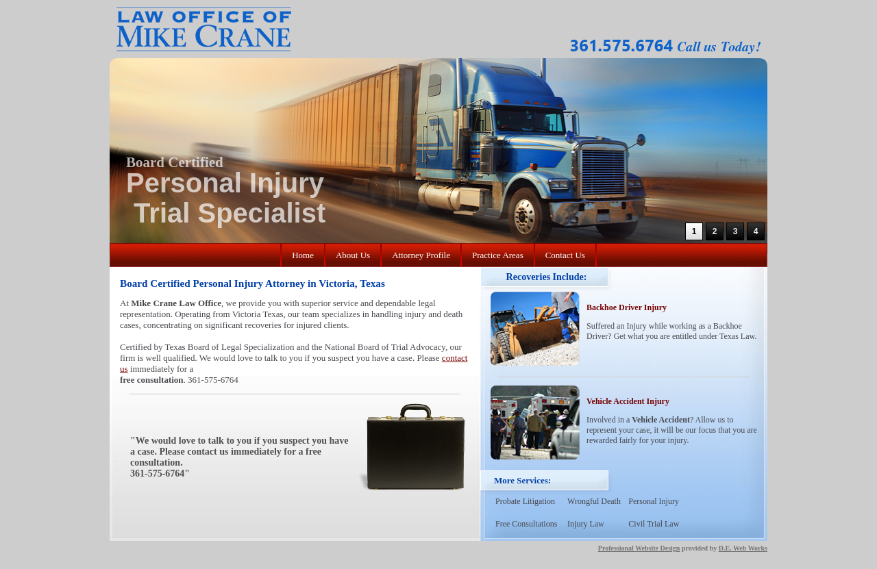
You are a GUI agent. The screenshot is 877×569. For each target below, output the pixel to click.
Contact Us (565, 255)
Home (303, 255)
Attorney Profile (421, 255)
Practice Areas (497, 255)
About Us (353, 255)
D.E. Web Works (743, 548)
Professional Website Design (639, 548)
